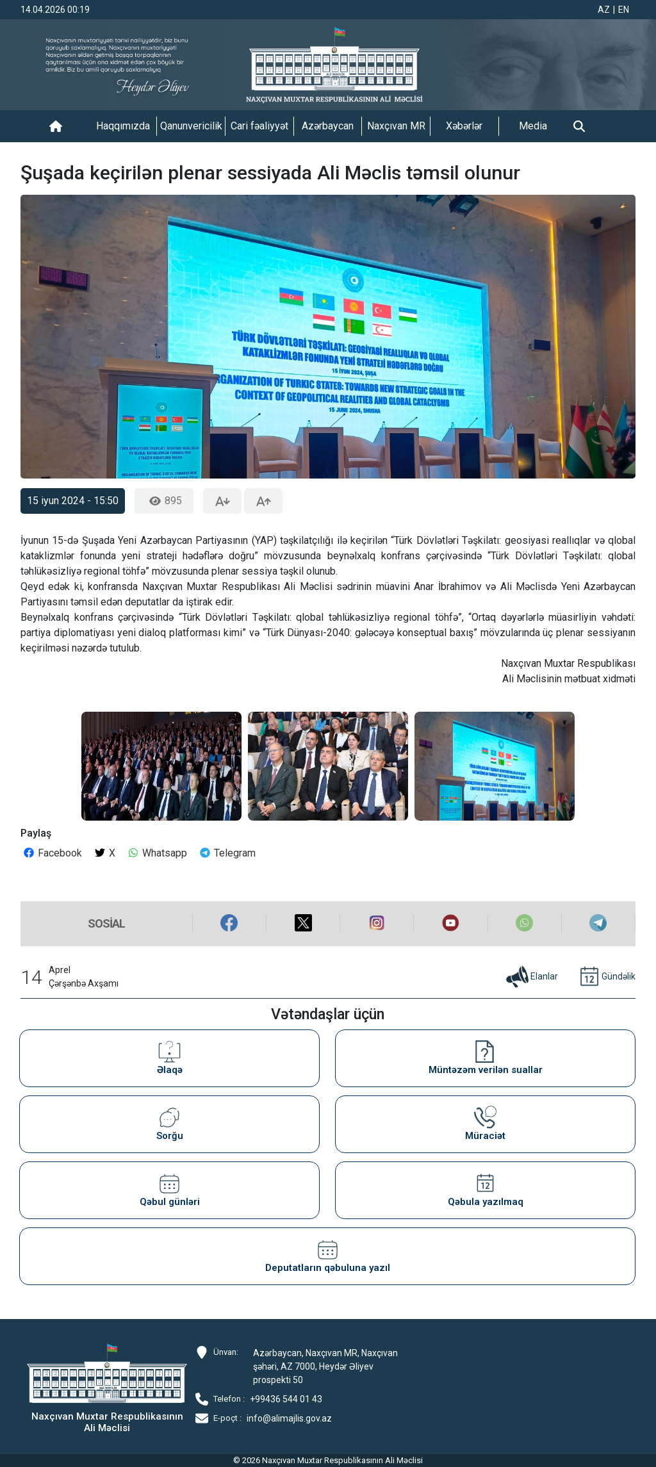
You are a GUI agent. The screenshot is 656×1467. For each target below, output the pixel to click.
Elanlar (531, 977)
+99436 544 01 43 (286, 1399)
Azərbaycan (328, 126)
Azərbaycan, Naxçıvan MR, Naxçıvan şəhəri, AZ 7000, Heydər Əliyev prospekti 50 (325, 1366)
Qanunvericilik (191, 126)
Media (533, 126)
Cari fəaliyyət (259, 126)
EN (623, 9)
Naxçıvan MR (396, 126)
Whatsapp (157, 853)
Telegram (227, 853)
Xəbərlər (464, 126)
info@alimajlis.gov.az (289, 1418)
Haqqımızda (123, 126)
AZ (604, 9)
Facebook (52, 853)
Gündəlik (606, 977)
